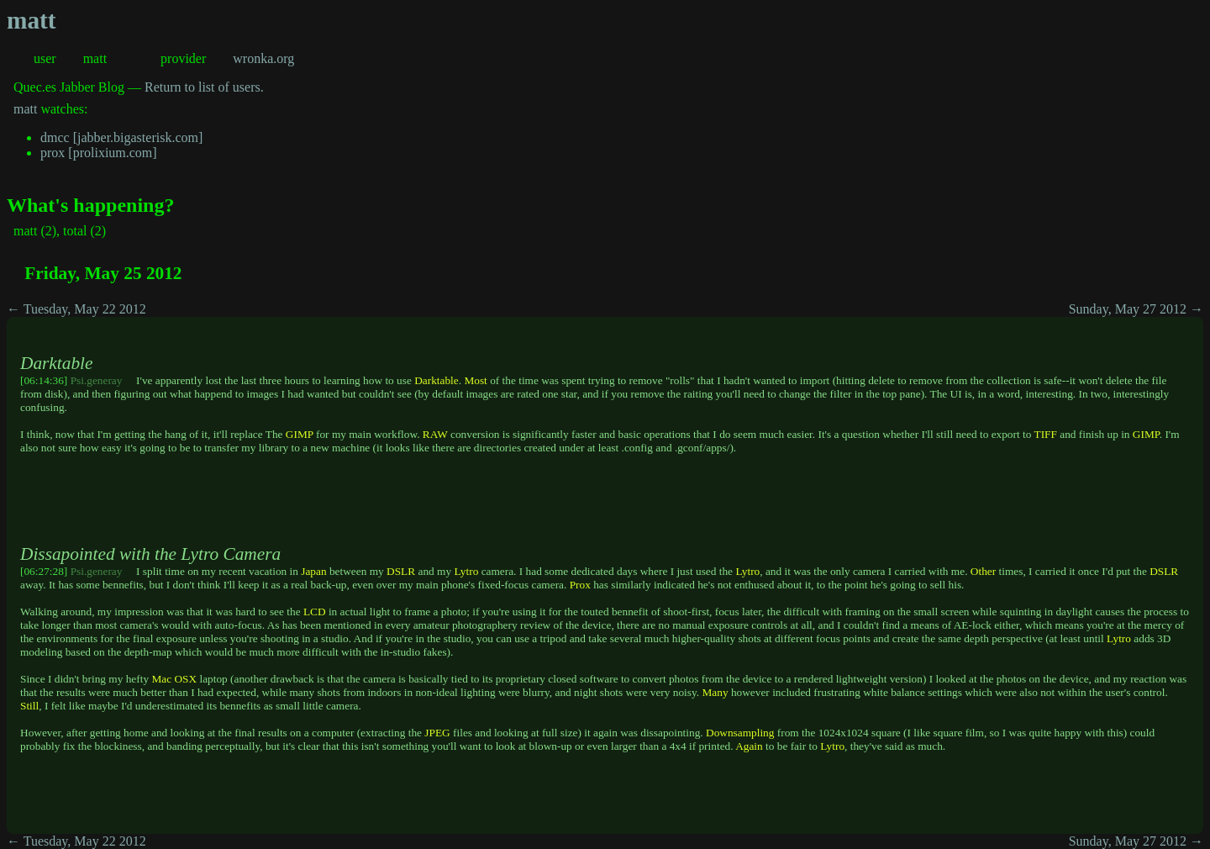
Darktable (436, 380)
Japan (313, 571)
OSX (185, 678)
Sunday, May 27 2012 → (1136, 309)
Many (715, 692)
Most (475, 380)
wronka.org (263, 58)
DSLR (401, 571)
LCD (314, 611)
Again (749, 746)
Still (29, 705)
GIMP (299, 434)
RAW (435, 434)
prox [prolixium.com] (98, 152)
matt (31, 20)
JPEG (437, 732)
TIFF (1045, 434)
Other (983, 571)
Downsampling (740, 732)
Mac (161, 678)
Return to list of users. (204, 87)
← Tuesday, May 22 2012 (76, 309)
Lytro (466, 571)
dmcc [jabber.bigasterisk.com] (121, 137)
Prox (580, 584)
